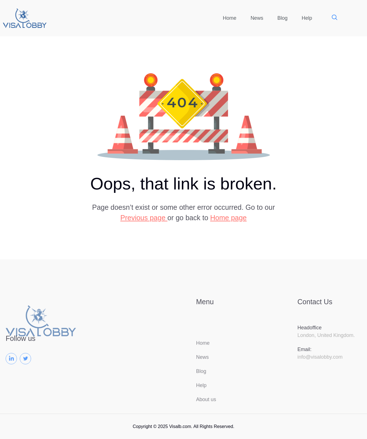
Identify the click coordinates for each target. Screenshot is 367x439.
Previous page (143, 218)
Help (307, 18)
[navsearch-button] (331, 18)
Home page (228, 218)
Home (229, 18)
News (256, 18)
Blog (282, 18)
